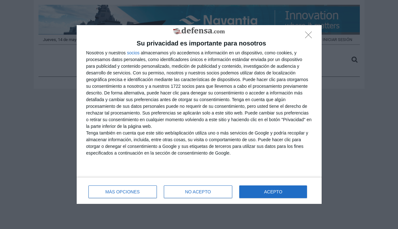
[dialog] (199, 114)
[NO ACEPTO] (310, 36)
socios (133, 53)
